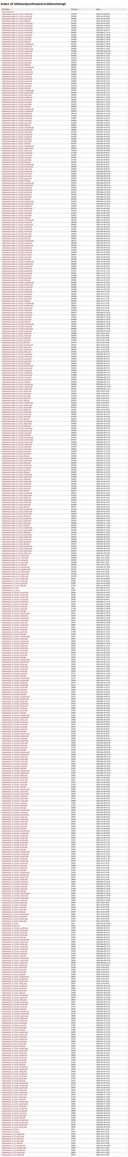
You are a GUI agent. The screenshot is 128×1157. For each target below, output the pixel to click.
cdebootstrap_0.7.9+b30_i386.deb (14, 1009)
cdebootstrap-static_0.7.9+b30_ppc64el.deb (17, 440)
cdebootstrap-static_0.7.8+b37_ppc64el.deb (17, 305)
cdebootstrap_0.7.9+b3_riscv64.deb (14, 1034)
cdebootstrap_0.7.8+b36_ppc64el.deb (15, 854)
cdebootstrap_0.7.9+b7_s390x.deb (14, 1106)
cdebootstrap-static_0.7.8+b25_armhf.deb (17, 104)
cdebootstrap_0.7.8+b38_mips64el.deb (16, 893)
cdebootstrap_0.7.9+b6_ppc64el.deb (15, 1085)
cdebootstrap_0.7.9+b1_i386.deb (13, 974)
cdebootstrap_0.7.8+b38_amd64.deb (15, 882)
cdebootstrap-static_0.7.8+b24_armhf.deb (17, 86)
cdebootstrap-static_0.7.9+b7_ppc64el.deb (17, 530)
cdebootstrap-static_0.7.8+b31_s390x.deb (17, 227)
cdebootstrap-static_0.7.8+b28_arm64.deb (17, 155)
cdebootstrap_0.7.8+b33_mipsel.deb (15, 812)
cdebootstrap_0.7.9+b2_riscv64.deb (14, 997)
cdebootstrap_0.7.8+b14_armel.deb (14, 606)
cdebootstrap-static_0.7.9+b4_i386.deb (16, 472)
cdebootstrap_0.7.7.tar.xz (11, 590)
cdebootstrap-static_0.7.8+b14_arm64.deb (17, 35)
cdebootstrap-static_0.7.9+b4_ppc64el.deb (17, 474)
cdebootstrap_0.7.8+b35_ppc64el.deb (15, 833)
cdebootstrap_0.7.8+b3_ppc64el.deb (15, 919)
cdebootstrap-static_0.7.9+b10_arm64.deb (17, 356)
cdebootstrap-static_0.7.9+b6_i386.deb (16, 507)
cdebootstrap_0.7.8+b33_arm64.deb (15, 801)
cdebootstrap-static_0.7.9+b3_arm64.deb (16, 449)
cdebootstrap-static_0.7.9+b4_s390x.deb (16, 479)
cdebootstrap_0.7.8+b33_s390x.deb (15, 817)
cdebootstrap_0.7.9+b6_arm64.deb (14, 1076)
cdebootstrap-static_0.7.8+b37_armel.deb (17, 296)
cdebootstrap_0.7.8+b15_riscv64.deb (15, 643)
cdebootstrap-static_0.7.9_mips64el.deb (16, 569)
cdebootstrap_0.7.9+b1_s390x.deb (14, 983)
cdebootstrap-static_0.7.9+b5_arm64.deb (16, 484)
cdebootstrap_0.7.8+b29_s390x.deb (15, 757)
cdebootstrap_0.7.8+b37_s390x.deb (15, 879)
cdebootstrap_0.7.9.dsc (10, 1129)
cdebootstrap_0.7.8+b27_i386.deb (14, 713)
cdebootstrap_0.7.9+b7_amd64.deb (14, 1092)
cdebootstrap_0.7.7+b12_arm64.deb (15, 581)
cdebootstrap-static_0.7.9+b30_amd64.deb (17, 428)
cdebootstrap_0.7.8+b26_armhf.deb (14, 692)
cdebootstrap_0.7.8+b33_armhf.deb (14, 805)
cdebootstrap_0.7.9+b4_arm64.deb (14, 1041)
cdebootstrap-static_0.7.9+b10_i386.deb (16, 363)
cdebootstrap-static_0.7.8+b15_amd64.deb (17, 55)
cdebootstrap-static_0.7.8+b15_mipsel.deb (17, 69)
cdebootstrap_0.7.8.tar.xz (11, 926)
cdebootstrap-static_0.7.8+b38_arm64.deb (17, 315)
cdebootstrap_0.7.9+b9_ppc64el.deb (15, 1122)
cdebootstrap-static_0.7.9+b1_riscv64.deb (17, 407)
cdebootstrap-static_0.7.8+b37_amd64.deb (17, 291)
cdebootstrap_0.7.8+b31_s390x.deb (15, 796)
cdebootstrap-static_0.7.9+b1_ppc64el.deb (17, 405)
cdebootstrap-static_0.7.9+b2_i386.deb (16, 419)
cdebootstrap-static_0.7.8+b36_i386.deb (16, 280)
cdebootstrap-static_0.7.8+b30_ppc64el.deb (17, 204)
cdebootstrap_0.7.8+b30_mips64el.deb (16, 770)
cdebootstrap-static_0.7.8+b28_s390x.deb (17, 169)
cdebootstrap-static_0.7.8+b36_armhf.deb (17, 278)
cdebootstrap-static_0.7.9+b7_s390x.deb (16, 532)
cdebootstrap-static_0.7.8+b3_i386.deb (16, 342)
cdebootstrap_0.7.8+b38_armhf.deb (14, 889)
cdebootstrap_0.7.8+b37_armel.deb (14, 865)
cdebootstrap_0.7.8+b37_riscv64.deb (15, 877)
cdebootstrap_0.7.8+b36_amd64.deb (15, 840)
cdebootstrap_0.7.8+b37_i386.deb (14, 870)
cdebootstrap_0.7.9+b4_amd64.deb (14, 1039)
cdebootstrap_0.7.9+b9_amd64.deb (14, 1111)
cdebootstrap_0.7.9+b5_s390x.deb (14, 1071)
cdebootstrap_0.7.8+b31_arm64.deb (15, 780)
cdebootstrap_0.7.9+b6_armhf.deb (14, 1078)
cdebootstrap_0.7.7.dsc (10, 588)
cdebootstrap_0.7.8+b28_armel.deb (14, 727)
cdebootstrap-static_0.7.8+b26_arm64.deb (17, 118)
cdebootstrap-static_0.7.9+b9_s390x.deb (16, 553)
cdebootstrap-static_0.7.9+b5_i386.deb (16, 490)
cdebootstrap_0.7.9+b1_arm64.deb (14, 967)
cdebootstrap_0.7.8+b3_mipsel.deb (14, 916)
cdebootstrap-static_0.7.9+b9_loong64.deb (17, 546)
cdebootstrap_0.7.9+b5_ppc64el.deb (15, 1067)
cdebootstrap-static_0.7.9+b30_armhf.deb (17, 433)
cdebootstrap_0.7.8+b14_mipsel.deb (15, 616)
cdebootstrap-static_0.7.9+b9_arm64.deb (16, 539)
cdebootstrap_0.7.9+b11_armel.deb (14, 951)
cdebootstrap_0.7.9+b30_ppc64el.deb (15, 1013)
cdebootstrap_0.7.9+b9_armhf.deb (14, 1115)
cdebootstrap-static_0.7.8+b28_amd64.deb (17, 153)
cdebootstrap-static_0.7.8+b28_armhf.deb (17, 160)
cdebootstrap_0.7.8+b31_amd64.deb (15, 777)
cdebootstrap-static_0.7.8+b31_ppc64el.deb (17, 224)
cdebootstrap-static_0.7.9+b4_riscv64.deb (17, 477)
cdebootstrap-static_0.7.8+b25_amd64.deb (17, 97)
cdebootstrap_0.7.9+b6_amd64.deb (14, 1074)
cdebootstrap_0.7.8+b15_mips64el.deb (16, 636)
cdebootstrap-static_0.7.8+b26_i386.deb (16, 125)
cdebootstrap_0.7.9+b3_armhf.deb (14, 1027)
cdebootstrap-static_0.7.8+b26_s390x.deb (17, 132)
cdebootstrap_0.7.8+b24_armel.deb (14, 653)
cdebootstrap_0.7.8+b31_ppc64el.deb (15, 794)
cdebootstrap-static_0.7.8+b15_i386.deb (16, 65)
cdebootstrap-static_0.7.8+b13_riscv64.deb (17, 30)
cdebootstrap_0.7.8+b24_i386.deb (14, 657)
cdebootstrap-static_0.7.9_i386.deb (14, 565)
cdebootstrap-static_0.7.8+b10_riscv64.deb (17, 23)
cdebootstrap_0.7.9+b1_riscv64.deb (14, 981)
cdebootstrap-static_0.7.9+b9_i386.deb (16, 544)
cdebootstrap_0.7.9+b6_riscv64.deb (14, 1088)
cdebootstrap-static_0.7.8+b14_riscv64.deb (17, 51)
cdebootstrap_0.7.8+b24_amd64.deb (15, 648)
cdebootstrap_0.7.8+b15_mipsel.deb (15, 639)
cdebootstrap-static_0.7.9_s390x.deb (15, 576)
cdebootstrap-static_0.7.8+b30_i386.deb (16, 199)
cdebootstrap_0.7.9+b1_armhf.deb (14, 972)
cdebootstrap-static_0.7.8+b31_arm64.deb (17, 211)
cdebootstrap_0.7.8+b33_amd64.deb (15, 798)
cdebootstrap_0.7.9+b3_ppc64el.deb (15, 1032)
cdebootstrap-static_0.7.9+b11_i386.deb (16, 382)
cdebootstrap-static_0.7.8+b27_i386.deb (16, 143)
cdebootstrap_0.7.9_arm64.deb (13, 1136)
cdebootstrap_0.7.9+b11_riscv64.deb (15, 960)
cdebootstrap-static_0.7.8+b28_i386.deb (16, 162)
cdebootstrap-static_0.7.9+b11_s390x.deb (17, 389)
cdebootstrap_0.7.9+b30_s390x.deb (15, 1018)
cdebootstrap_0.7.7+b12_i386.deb (14, 585)
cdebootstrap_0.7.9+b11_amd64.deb (15, 946)
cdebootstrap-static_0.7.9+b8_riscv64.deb (17, 534)
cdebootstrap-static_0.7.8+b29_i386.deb (16, 180)
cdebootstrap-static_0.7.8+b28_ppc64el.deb (17, 167)
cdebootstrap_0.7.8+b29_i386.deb (14, 750)
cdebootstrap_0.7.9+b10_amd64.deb (15, 928)
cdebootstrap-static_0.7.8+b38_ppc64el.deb (17, 329)
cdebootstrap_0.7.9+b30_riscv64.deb (15, 1016)
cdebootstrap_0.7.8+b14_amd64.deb (15, 602)
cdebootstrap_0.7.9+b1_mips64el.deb (15, 976)
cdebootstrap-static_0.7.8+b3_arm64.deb (16, 336)
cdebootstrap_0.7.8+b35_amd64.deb (15, 819)
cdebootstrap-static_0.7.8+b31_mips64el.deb (18, 220)
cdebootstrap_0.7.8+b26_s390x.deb (15, 701)
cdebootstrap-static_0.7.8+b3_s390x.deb (16, 352)
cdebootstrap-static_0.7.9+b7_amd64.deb (17, 518)
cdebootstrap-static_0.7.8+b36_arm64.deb (17, 273)
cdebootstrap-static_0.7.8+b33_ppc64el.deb (17, 245)
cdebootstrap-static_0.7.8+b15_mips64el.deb (18, 67)
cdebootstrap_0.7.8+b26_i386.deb (14, 694)
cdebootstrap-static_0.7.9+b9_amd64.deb (17, 537)
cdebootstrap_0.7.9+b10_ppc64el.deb (15, 939)
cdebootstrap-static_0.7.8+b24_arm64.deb (17, 81)
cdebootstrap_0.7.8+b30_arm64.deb (15, 761)
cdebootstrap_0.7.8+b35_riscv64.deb (15, 835)
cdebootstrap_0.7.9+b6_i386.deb (13, 1081)
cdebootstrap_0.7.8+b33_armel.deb (14, 803)
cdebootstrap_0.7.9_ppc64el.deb (13, 1150)
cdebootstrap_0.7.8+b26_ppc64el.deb (15, 699)
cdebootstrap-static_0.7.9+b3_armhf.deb (16, 453)
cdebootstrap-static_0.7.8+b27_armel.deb (17, 139)
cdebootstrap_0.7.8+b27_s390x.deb (15, 720)
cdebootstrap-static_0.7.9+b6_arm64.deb (16, 502)
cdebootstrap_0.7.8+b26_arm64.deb (15, 687)
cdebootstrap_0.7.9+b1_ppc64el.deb (15, 979)
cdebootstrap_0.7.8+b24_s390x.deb (15, 664)
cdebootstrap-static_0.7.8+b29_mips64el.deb (18, 183)
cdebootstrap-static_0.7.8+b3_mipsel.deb (16, 347)
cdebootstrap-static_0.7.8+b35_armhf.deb (17, 257)
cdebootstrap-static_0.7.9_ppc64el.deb (16, 572)
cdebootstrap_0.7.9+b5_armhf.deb (14, 1062)
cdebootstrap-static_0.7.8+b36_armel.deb (17, 275)
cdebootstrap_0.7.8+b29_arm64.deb (15, 743)
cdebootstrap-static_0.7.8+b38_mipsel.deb (17, 326)
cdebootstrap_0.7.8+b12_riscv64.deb (15, 597)
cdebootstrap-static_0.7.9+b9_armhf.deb (16, 541)
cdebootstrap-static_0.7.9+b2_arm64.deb (16, 414)
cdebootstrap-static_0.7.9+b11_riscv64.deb (17, 386)
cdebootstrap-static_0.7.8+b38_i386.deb (16, 322)
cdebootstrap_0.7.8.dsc (10, 923)
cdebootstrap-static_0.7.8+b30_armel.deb (17, 194)
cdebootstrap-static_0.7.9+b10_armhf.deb (17, 361)
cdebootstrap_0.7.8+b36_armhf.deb (14, 847)
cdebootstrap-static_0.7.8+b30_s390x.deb (17, 206)
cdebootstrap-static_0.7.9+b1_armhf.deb (16, 398)
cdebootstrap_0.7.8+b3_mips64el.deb (15, 914)
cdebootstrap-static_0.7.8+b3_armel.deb (16, 338)
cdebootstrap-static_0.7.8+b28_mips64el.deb (18, 164)
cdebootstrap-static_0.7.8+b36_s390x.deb (17, 289)
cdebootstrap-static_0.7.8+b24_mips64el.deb (18, 90)
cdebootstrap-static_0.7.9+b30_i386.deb (16, 435)
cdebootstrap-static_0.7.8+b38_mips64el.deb (18, 324)
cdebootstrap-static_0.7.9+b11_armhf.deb (17, 379)
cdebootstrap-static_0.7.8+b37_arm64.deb (17, 294)
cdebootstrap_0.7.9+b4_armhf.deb (14, 1044)
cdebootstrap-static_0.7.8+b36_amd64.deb (17, 271)
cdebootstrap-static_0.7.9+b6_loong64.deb (17, 509)
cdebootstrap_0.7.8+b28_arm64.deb (15, 724)
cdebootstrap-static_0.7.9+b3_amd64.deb (17, 447)
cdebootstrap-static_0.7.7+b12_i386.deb (16, 21)
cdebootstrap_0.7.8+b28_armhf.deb (14, 729)
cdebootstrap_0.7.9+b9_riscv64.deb (14, 1125)
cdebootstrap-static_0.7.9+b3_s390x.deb (16, 463)
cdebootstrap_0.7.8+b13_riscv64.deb (15, 599)
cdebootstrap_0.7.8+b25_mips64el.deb (16, 678)
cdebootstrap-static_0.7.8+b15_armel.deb (17, 60)
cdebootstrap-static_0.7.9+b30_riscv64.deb (17, 442)
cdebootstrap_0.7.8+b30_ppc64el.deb (15, 773)
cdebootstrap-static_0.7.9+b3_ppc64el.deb (17, 458)
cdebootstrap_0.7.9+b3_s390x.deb (14, 1037)
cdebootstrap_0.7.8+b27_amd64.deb (15, 703)
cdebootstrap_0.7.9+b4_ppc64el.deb (15, 1048)
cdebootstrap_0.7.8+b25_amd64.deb (15, 666)
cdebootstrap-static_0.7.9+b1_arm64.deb (16, 393)
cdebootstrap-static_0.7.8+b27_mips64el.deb (18, 146)
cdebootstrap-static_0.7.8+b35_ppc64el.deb (17, 264)
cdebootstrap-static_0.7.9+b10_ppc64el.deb (17, 366)
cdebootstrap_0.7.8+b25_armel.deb (14, 671)
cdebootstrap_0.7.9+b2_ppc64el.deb (15, 995)
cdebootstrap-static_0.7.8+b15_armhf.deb (17, 62)
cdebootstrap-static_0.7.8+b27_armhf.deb (17, 141)
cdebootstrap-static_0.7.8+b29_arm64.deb (17, 174)
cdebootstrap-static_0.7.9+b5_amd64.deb (17, 481)
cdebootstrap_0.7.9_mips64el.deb (14, 1148)
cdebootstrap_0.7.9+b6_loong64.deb (15, 1083)
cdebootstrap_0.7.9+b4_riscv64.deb (14, 1051)
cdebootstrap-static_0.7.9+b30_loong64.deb (17, 437)
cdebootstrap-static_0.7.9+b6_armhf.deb (16, 504)
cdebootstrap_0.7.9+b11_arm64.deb (15, 949)
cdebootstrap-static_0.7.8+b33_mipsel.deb (17, 243)
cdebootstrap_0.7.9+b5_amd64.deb (14, 1055)
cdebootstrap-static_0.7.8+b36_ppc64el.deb (17, 285)
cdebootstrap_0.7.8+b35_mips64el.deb (16, 831)
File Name (6, 9)
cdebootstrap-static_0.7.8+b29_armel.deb (17, 176)
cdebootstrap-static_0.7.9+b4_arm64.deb (16, 467)
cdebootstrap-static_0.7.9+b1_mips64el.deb (17, 403)
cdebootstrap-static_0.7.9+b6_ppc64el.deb (17, 511)
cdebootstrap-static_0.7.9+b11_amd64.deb (17, 373)
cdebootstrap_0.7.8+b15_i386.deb (14, 634)
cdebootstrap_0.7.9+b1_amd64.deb (14, 965)
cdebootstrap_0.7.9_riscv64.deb (13, 1152)
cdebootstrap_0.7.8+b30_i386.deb (14, 768)
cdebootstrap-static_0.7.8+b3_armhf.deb (16, 340)
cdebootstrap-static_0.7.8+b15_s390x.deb (17, 76)
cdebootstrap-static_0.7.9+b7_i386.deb (16, 525)
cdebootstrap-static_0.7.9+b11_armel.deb (17, 377)
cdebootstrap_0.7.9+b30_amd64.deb (15, 1002)
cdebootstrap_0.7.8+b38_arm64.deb (15, 884)
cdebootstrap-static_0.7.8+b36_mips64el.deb (18, 282)
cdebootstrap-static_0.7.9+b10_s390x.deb (17, 370)
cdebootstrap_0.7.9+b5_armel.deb (14, 1060)
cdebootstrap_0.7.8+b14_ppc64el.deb (15, 618)
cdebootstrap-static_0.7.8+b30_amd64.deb (17, 190)
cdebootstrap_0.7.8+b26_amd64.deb (15, 685)
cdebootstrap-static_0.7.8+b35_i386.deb (16, 259)
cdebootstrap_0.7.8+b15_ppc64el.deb (15, 641)
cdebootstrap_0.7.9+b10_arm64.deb (15, 930)
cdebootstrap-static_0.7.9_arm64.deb (15, 558)
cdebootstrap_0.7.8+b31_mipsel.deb (15, 791)
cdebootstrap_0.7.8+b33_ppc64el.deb (15, 815)
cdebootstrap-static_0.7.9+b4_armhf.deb (16, 470)
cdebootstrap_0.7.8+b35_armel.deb (14, 824)
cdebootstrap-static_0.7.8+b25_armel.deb (17, 102)
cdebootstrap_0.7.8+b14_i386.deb (14, 611)
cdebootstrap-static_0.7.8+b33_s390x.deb (17, 248)
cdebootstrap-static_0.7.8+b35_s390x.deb (17, 268)
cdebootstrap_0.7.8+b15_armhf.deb (14, 632)
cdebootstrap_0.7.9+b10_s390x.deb (15, 944)
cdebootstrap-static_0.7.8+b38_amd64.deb (17, 312)
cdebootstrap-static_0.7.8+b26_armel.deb (17, 120)
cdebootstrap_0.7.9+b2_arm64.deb (14, 988)
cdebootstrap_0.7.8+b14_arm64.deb (15, 604)
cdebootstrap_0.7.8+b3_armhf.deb (14, 909)
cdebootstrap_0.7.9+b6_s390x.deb (14, 1090)
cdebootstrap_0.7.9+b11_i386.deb (14, 956)
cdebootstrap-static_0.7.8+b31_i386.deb (16, 217)
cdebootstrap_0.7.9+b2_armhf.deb (14, 990)
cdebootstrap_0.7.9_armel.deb (13, 1138)
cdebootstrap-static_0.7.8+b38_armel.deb (17, 317)
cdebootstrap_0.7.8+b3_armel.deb (14, 907)
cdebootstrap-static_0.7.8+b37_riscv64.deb (17, 308)
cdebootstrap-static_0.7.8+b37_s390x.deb (17, 310)
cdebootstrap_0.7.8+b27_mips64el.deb (16, 715)
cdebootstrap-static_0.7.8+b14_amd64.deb (17, 32)
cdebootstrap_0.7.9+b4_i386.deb (13, 1046)
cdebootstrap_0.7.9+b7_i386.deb (13, 1099)
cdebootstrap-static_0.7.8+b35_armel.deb (17, 254)
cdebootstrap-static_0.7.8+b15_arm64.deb (17, 58)
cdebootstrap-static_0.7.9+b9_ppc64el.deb (17, 548)
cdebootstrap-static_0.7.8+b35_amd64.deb (17, 250)
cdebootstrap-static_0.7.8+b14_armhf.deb (17, 39)
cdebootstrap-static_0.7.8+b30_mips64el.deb (18, 201)
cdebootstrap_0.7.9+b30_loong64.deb (15, 1011)
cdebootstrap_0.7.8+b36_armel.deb (14, 845)
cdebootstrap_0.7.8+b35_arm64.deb (15, 821)
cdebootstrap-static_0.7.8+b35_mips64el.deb (18, 261)
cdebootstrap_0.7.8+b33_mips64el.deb (16, 810)
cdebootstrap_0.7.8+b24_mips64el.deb (16, 659)
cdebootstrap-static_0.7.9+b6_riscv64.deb (17, 514)
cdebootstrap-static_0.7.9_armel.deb (15, 560)
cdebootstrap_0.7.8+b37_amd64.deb (15, 861)
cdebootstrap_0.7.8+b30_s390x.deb (15, 775)
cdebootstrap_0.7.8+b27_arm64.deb (15, 706)
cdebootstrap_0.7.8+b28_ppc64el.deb (15, 736)
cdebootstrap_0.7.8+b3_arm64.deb (14, 905)
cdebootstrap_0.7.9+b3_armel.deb (14, 1025)
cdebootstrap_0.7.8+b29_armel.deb (14, 745)
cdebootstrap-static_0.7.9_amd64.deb (15, 555)
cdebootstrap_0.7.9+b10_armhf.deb (14, 935)
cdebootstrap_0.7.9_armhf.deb (13, 1141)
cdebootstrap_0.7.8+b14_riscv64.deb (15, 620)
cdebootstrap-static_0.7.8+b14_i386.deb (16, 42)
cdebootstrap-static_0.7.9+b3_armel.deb (16, 451)
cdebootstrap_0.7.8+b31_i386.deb (14, 787)
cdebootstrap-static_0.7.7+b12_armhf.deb (17, 18)
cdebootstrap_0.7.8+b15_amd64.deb (15, 625)
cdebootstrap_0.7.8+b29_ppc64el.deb (15, 754)
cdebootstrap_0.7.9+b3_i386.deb (13, 1030)
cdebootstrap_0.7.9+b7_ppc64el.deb (15, 1104)
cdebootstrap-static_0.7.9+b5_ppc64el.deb (17, 493)
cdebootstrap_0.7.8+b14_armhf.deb (14, 609)
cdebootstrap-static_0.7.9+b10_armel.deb (17, 359)
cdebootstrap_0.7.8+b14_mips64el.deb (16, 613)
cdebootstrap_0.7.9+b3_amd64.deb (14, 1020)
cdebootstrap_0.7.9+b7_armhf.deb (14, 1097)
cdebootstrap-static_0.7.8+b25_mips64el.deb (18, 109)
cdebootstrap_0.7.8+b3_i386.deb (13, 912)
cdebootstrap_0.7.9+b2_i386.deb (13, 993)
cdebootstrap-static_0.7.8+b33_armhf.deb (17, 236)
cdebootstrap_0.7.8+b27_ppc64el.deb (15, 717)
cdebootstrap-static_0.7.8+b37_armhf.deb (17, 298)
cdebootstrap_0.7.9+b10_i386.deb (14, 937)
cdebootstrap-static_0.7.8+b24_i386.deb (16, 88)
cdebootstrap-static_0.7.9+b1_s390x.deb (16, 410)
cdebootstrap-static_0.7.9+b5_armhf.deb (16, 488)
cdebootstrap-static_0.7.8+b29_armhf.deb (17, 178)
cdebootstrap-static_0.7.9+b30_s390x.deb (17, 444)
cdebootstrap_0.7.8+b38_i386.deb (14, 891)
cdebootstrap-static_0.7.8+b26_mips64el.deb (18, 127)
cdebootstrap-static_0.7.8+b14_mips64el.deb (18, 44)
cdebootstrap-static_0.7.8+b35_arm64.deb (17, 252)
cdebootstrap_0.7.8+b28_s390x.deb (15, 738)
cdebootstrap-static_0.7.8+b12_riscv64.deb (17, 28)
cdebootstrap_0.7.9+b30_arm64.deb (15, 1004)
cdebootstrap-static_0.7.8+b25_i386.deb (16, 106)
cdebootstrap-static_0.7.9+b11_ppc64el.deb (17, 384)
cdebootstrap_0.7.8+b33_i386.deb (14, 808)
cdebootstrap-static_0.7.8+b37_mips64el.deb (18, 303)
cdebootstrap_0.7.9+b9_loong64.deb (15, 1120)
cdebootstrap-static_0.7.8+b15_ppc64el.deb (17, 72)
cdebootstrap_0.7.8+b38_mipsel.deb (15, 895)
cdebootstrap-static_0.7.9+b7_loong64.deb (17, 528)
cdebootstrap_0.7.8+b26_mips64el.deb (16, 696)
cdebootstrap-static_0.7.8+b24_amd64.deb (17, 79)
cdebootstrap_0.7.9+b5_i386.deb (13, 1064)
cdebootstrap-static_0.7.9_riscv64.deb (15, 574)
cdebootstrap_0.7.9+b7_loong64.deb (15, 1101)
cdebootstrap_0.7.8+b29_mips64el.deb (16, 752)
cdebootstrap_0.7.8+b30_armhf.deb (14, 766)
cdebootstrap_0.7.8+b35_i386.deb (14, 828)
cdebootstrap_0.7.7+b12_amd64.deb (15, 578)
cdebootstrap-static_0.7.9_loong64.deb (16, 567)
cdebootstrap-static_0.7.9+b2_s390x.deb (16, 426)
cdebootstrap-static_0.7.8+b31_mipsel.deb (17, 222)
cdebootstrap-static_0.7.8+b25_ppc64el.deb (17, 111)
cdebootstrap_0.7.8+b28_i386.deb (14, 731)
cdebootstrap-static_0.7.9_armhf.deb (15, 562)
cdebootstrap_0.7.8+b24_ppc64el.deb (15, 662)
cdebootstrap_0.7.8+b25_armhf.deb (14, 673)
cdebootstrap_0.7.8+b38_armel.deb (14, 886)
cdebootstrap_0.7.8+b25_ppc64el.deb (15, 680)
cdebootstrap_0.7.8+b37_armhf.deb (14, 868)
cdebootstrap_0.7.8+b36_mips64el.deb (16, 852)
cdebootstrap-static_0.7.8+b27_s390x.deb (17, 150)
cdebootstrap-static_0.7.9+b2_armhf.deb (16, 416)
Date (98, 9)
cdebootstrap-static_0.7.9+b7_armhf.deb (16, 523)
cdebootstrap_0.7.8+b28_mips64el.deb (16, 733)
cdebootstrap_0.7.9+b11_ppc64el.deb (15, 958)
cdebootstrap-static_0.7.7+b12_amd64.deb (17, 14)
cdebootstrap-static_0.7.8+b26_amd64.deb (17, 116)
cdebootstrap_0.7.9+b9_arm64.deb (14, 1113)
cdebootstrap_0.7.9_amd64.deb (13, 1134)
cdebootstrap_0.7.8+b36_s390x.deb (15, 858)
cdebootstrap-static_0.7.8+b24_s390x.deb (17, 95)
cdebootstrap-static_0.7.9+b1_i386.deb (16, 400)
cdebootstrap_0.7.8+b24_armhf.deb (14, 655)
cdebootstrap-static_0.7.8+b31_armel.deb (17, 213)
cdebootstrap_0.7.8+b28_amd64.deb (15, 722)
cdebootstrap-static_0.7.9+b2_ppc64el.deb (17, 421)
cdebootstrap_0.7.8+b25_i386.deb (14, 676)
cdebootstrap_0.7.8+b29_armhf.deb (14, 747)
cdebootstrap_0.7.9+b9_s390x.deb (14, 1127)
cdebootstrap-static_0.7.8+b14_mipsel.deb (17, 46)
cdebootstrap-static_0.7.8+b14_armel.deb (17, 37)
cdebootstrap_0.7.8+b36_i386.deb (14, 849)
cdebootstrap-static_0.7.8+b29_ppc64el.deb (17, 185)
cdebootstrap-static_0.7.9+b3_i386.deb (16, 456)
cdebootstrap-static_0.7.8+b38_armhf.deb (17, 319)
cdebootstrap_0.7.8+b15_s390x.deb (15, 646)
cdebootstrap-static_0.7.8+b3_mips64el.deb (17, 345)
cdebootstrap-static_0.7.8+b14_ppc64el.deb (17, 49)
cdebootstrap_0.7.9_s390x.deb (13, 1155)
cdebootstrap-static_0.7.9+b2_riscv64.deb (17, 423)
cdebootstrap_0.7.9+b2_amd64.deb (14, 986)
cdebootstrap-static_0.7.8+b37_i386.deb (16, 301)
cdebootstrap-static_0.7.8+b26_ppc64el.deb (17, 130)
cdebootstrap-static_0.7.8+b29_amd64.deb (17, 171)
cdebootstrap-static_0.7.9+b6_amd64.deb (17, 500)
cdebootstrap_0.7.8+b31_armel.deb (14, 782)
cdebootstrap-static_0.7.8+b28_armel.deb (17, 157)
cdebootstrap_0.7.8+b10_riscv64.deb (15, 592)
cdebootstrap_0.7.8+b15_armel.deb (14, 629)
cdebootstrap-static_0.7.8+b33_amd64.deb (17, 229)
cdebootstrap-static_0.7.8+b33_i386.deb (16, 238)
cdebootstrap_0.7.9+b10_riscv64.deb (15, 942)
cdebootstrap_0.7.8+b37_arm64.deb (15, 863)
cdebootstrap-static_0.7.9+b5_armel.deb (16, 486)
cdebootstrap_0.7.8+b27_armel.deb (14, 708)
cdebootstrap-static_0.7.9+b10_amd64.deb (17, 354)
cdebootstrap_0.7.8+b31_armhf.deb (14, 784)
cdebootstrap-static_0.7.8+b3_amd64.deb (17, 333)
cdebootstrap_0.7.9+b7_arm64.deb (14, 1094)
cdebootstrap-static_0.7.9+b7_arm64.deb (16, 521)
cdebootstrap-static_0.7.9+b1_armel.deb (16, 396)
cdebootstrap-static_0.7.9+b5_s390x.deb (16, 497)
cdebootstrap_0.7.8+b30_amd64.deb (15, 759)
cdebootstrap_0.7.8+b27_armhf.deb (14, 710)
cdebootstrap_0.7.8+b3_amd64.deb (14, 902)
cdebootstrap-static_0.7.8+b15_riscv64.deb (17, 74)
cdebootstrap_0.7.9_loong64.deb (13, 1145)
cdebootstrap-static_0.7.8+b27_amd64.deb (17, 134)
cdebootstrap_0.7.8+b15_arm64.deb (15, 627)
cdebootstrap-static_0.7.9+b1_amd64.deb (17, 391)
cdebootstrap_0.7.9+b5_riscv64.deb (14, 1069)
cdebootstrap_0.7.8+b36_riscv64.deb (15, 856)
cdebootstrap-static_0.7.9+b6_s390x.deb (16, 516)
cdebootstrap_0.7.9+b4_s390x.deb (14, 1053)
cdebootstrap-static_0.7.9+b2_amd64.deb (17, 412)
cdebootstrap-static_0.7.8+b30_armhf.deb (17, 197)
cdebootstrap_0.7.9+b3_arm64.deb (14, 1023)
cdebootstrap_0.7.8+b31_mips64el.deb (16, 789)
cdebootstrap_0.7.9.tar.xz (11, 1131)
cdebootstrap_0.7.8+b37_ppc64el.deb (15, 875)
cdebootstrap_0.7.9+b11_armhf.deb (14, 953)
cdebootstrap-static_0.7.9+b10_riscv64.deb (17, 368)
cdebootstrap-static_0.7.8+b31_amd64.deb (17, 208)
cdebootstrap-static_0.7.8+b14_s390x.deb (17, 53)
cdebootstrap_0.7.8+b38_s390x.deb (15, 900)
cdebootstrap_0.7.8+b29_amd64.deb (15, 740)
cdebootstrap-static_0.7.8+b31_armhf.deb (17, 215)
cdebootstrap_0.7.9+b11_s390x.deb (15, 963)
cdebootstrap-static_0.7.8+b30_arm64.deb (17, 192)
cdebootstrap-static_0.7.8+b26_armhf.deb (17, 123)
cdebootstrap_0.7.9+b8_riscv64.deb (14, 1108)
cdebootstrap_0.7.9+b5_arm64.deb (14, 1057)
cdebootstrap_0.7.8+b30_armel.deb (14, 764)
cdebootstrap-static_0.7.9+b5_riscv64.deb (17, 495)
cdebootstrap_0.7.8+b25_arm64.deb (15, 669)
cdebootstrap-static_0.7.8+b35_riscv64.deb (17, 266)
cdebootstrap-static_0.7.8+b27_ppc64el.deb (17, 148)
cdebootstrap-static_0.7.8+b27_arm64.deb (17, 137)
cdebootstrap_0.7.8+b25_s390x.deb (15, 683)
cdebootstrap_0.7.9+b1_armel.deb (14, 969)
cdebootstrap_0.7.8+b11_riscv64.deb (15, 595)
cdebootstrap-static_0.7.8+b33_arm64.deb (17, 231)
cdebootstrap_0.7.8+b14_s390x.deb (15, 622)
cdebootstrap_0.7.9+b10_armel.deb (14, 932)
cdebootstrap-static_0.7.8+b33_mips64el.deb (18, 241)
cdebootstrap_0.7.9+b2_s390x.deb (14, 1000)
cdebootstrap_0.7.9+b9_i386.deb (13, 1118)
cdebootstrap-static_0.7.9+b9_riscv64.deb (17, 551)
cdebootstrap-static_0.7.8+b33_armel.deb (17, 234)
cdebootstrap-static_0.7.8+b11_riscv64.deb (17, 25)
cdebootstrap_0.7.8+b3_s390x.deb (14, 921)
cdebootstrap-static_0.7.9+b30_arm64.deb (17, 430)
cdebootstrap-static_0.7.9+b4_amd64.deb (17, 465)
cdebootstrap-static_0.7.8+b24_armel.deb (17, 83)
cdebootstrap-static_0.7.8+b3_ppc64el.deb (17, 349)
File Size (74, 9)
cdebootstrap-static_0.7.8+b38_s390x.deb (17, 331)
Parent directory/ (8, 12)
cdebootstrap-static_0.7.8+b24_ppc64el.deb (17, 93)
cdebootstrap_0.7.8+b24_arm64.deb (15, 650)
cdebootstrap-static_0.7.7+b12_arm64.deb (17, 16)
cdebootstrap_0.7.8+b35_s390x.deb (15, 838)
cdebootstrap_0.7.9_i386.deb (12, 1143)
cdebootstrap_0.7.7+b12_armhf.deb (14, 583)
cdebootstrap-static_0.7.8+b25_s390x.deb (17, 113)
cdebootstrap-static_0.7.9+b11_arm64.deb (17, 375)
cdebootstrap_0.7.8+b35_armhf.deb (14, 826)
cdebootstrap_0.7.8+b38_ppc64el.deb (15, 898)
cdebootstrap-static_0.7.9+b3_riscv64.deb (17, 460)
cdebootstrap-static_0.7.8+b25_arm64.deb (17, 99)
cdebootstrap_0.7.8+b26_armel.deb (14, 690)
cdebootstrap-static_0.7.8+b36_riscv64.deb (17, 287)
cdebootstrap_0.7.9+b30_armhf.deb (14, 1007)
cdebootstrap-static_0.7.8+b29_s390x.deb (17, 187)
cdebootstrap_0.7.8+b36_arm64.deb (15, 842)
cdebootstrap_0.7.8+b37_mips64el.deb (16, 872)
